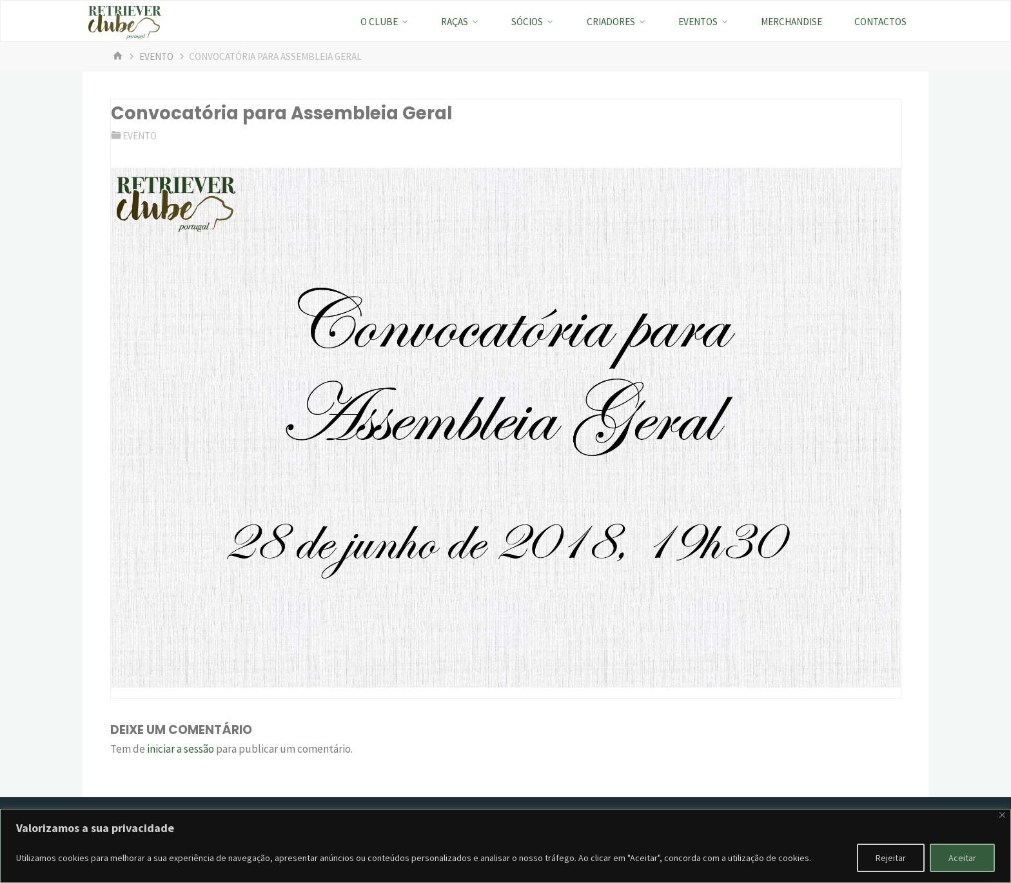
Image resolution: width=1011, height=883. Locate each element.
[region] (505, 846)
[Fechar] (1002, 815)
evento (156, 56)
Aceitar (962, 858)
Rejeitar (891, 858)
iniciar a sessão (180, 749)
